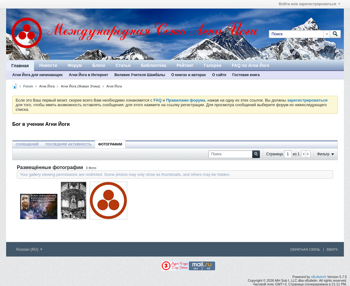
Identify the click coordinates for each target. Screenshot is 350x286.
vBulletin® (318, 277)
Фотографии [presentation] (110, 144)
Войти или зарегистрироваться (309, 4)
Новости (48, 65)
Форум (75, 65)
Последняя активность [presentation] (68, 144)
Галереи (212, 65)
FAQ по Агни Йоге (250, 65)
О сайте (219, 75)
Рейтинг (185, 65)
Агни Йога (47, 86)
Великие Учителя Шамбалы (139, 75)
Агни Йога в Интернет (88, 75)
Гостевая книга (246, 75)
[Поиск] (299, 34)
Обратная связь (305, 249)
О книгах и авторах (188, 75)
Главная (20, 65)
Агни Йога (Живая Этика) (80, 86)
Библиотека (153, 65)
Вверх (332, 249)
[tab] (27, 144)
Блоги (98, 65)
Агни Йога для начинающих (37, 75)
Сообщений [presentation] (27, 144)
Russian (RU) (29, 249)
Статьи (123, 65)
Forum (28, 86)
